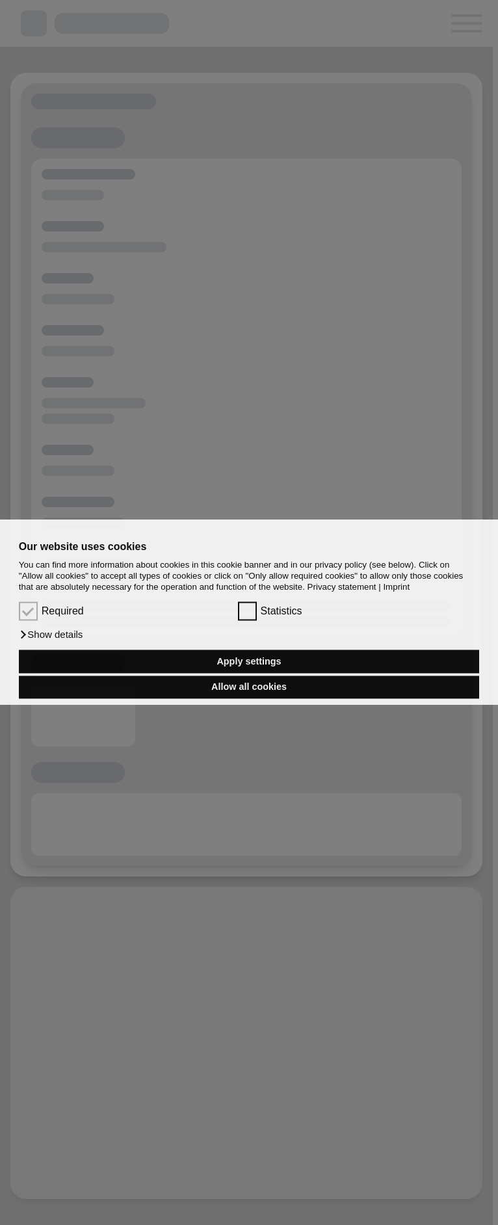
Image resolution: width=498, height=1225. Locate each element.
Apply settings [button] (248, 661)
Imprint (396, 587)
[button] (51, 635)
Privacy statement (342, 587)
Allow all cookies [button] (249, 687)
